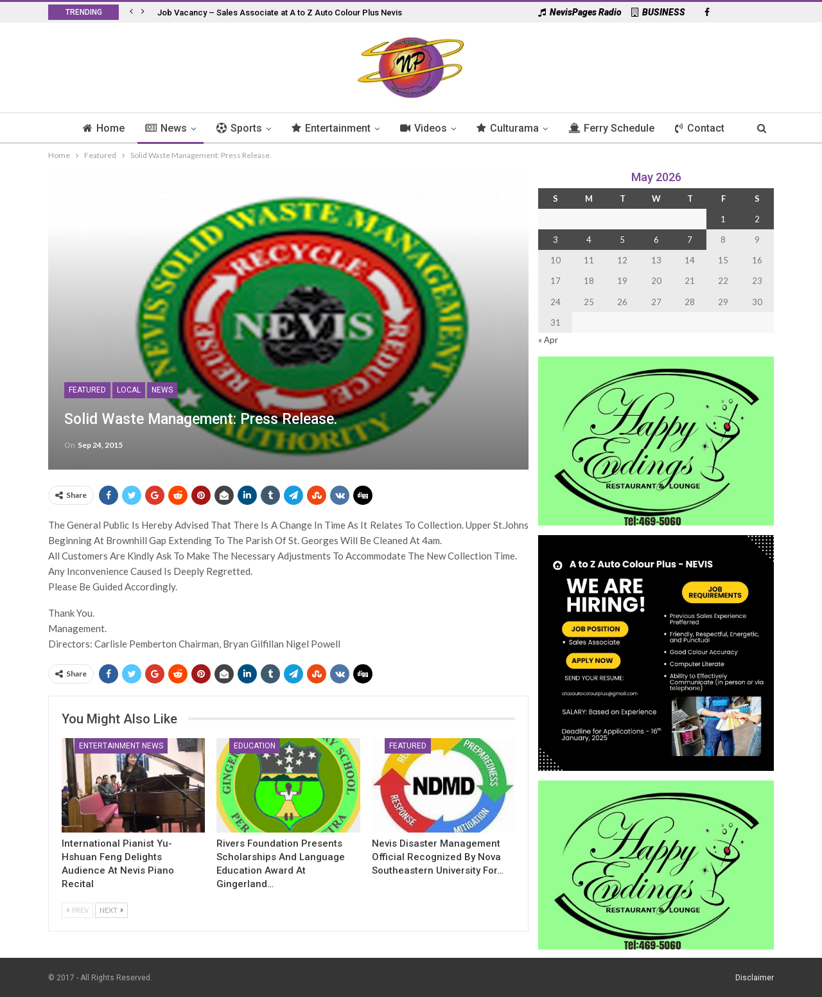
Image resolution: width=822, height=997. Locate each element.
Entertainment (329, 128)
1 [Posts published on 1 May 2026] (723, 219)
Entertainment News (121, 745)
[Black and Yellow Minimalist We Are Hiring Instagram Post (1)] (656, 651)
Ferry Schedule (616, 128)
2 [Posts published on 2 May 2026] (757, 219)
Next (111, 910)
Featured (87, 389)
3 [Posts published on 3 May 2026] (555, 239)
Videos (424, 128)
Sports (236, 128)
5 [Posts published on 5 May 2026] (622, 239)
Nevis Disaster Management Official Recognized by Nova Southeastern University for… (437, 857)
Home (97, 128)
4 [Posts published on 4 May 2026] (588, 239)
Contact (706, 128)
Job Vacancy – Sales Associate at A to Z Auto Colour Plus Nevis (279, 12)
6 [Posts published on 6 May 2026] (656, 239)
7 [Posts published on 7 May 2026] (689, 239)
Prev (77, 910)
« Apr (548, 340)
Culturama (510, 128)
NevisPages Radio (580, 12)
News (161, 128)
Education (254, 745)
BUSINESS (658, 12)
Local (129, 389)
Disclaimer (754, 977)
